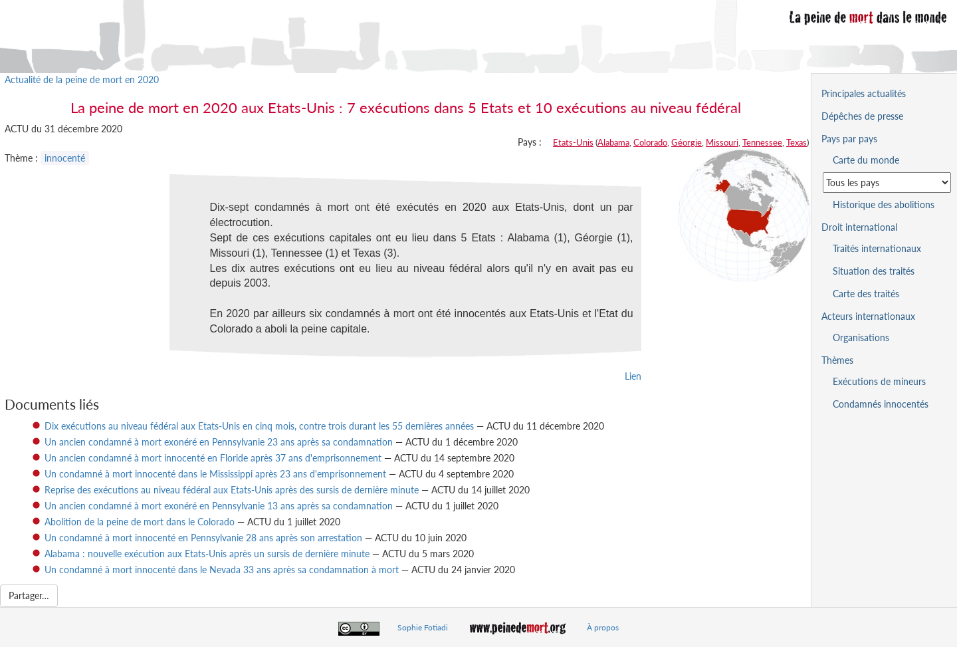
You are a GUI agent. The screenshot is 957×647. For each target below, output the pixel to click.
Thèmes (837, 360)
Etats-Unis (573, 142)
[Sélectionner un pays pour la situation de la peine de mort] (887, 182)
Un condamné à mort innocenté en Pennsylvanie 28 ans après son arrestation (203, 537)
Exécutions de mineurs (879, 381)
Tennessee (762, 142)
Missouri (722, 142)
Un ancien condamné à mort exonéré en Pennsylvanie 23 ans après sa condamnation (219, 442)
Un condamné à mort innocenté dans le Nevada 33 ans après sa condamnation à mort (223, 569)
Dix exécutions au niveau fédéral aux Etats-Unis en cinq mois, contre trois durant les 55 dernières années (259, 426)
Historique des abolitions (883, 204)
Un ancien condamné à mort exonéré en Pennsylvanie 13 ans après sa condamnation (219, 505)
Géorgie (686, 142)
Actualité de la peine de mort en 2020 (82, 79)
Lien (633, 376)
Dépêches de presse (862, 116)
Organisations (861, 337)
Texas (796, 142)
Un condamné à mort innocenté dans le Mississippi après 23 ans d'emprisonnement (215, 473)
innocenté (65, 158)
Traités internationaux (877, 248)
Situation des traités (873, 271)
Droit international (859, 227)
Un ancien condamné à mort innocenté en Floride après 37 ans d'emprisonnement (213, 457)
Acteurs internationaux (868, 316)
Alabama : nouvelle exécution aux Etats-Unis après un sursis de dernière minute (207, 553)
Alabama (613, 142)
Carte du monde (866, 160)
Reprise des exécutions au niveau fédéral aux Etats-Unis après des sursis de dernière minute (232, 489)
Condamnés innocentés (880, 404)
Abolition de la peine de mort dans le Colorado (140, 521)
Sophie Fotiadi (422, 627)
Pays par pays (849, 138)
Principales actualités (863, 93)
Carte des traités (866, 293)
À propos (603, 627)
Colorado (650, 142)
